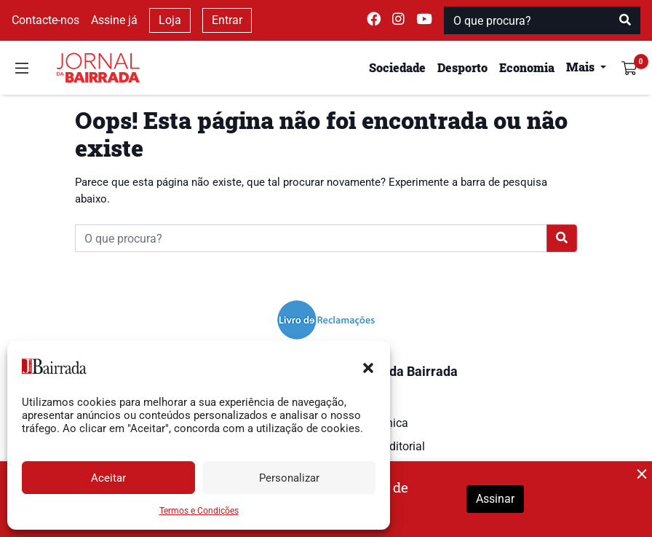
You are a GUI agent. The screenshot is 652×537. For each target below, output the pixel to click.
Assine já (114, 20)
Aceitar (108, 478)
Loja (170, 20)
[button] (368, 366)
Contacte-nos (45, 20)
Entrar (227, 20)
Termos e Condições (199, 511)
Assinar (495, 499)
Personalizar (289, 478)
